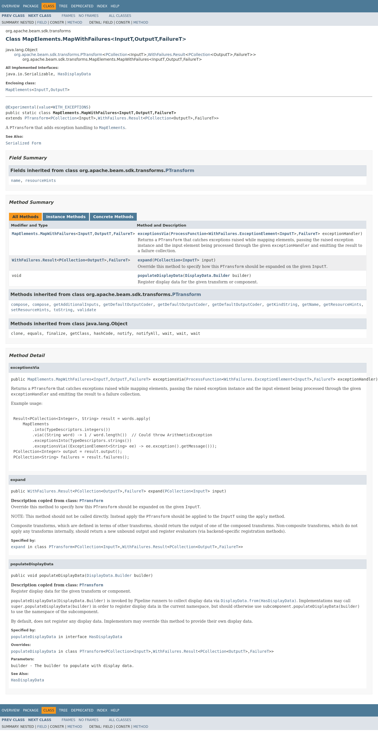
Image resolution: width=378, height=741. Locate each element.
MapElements (19, 89)
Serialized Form (23, 143)
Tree (63, 6)
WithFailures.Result (166, 54)
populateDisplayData (160, 275)
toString (63, 310)
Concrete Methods (113, 216)
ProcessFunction (188, 233)
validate (86, 310)
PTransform (36, 118)
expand (145, 260)
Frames (69, 16)
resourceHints (40, 180)
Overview (11, 6)
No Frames (89, 16)
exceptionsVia (153, 233)
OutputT (59, 89)
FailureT (122, 233)
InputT (41, 89)
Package (30, 6)
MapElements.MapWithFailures (44, 233)
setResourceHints (30, 310)
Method (74, 22)
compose (19, 304)
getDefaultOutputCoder (128, 304)
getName (310, 304)
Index (102, 6)
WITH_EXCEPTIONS (70, 107)
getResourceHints (342, 304)
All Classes (120, 16)
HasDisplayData (74, 74)
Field (42, 22)
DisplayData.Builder (207, 275)
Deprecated (82, 6)
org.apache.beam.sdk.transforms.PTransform (58, 54)
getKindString (282, 304)
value (45, 107)
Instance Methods (65, 216)
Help (115, 6)
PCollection (116, 54)
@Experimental (21, 107)
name (16, 180)
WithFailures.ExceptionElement (243, 233)
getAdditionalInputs (76, 304)
